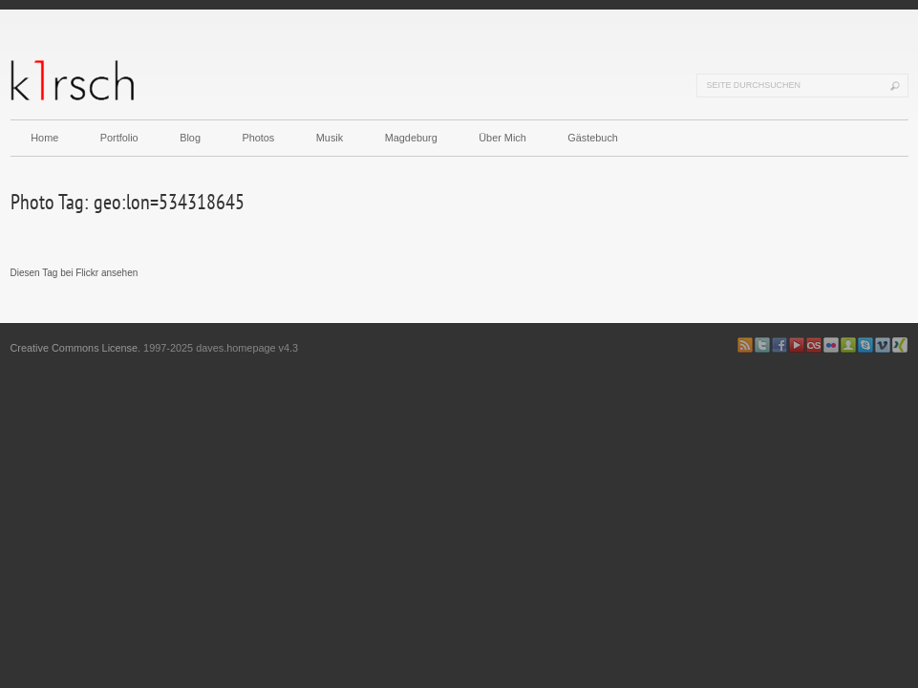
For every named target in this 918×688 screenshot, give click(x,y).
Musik (329, 137)
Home (44, 137)
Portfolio (119, 137)
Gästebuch (592, 137)
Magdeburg (411, 137)
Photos (258, 137)
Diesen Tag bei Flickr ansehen (75, 273)
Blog (190, 137)
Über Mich (502, 137)
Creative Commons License (75, 348)
